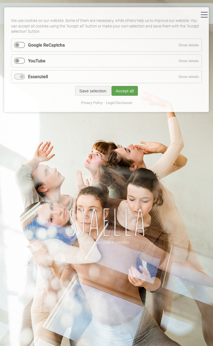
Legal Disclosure (119, 104)
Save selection (92, 92)
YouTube (36, 62)
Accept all (125, 92)
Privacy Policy (92, 104)
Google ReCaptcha (46, 46)
